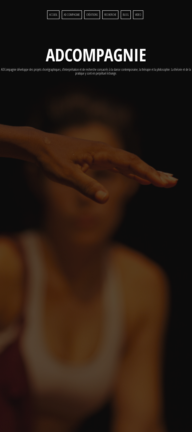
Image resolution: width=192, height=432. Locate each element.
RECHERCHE (110, 14)
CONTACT (109, 418)
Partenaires (85, 418)
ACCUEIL (53, 14)
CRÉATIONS (92, 14)
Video (138, 14)
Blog (126, 14)
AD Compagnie (72, 14)
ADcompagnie (96, 54)
